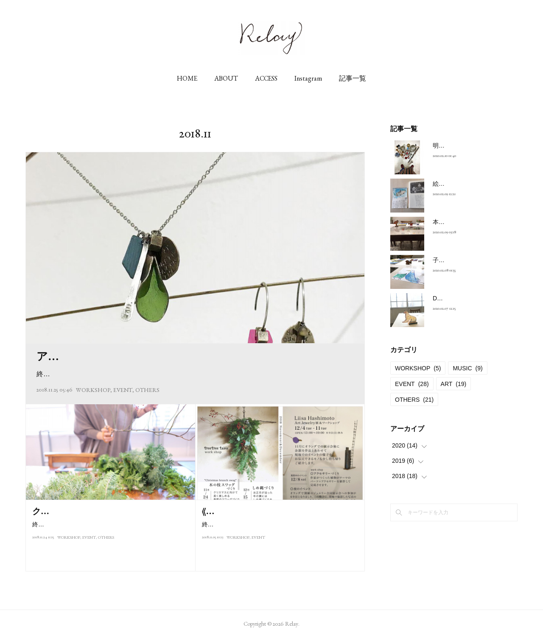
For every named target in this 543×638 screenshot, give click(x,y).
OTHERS (147, 390)
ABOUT (226, 78)
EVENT (122, 390)
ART (454, 384)
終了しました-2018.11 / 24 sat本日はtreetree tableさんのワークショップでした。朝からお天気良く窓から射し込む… (110, 543)
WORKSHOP (93, 390)
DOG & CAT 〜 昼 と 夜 (464, 298)
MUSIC (467, 368)
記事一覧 (352, 78)
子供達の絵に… (453, 260)
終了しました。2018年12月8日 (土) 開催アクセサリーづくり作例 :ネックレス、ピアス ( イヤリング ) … (195, 374)
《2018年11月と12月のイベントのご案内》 (278, 511)
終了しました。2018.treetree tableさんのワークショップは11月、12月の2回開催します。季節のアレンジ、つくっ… (280, 529)
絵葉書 (442, 183)
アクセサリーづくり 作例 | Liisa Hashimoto (138, 356)
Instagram (308, 78)
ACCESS (266, 78)
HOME (187, 78)
